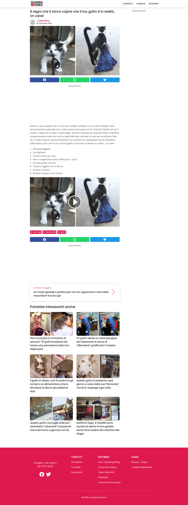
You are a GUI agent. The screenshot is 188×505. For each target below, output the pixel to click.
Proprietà (103, 477)
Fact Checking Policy (109, 462)
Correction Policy (107, 467)
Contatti (75, 467)
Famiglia (140, 3)
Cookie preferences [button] (141, 467)
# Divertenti (49, 232)
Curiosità (128, 3)
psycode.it (76, 472)
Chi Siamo (76, 462)
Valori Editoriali (106, 472)
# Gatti (61, 232)
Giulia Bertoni (44, 20)
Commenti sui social (109, 482)
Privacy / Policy (139, 462)
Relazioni (153, 3)
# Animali (36, 232)
